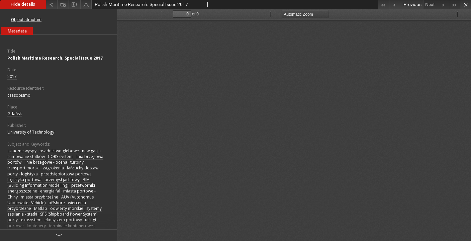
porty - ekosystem (24, 220)
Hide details (22, 4)
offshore (57, 203)
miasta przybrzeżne (39, 197)
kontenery (36, 226)
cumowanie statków (26, 156)
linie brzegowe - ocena (45, 162)
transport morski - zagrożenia (35, 168)
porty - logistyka (22, 174)
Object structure (26, 19)
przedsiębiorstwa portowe (66, 174)
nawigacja (91, 151)
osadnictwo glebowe (59, 151)
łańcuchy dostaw (82, 168)
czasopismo (18, 95)
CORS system (60, 156)
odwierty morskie (66, 208)
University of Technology (30, 132)
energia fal (50, 191)
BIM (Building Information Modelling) (48, 182)
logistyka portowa (24, 179)
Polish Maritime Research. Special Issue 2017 (55, 58)
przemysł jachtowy (62, 179)
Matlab (40, 208)
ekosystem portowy (63, 220)
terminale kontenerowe (71, 226)
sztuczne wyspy (21, 151)
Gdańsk (14, 113)
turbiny (77, 162)
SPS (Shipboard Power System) (68, 214)
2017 (12, 76)
